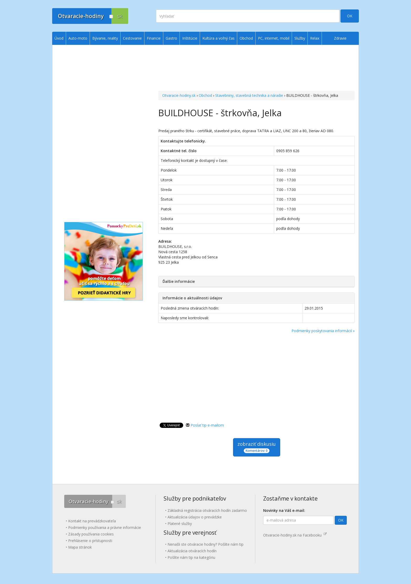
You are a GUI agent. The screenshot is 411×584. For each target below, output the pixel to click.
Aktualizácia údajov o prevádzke (194, 516)
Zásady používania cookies (91, 534)
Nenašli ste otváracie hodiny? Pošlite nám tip (205, 544)
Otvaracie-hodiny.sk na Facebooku (295, 535)
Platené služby (179, 523)
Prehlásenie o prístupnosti (90, 540)
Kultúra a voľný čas (218, 38)
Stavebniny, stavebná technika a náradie (249, 95)
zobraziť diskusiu (256, 447)
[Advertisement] (256, 68)
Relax (314, 38)
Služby (299, 38)
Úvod (59, 38)
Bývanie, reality (105, 38)
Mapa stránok (80, 547)
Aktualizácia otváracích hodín (192, 550)
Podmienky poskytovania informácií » (323, 330)
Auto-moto (77, 38)
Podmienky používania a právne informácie (104, 527)
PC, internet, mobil (273, 38)
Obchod (205, 95)
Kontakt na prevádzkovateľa (92, 520)
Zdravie (340, 38)
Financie (154, 38)
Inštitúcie (189, 38)
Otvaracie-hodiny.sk (179, 95)
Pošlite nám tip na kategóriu (191, 557)
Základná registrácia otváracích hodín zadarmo (207, 510)
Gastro (171, 38)
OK (349, 15)
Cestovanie (132, 38)
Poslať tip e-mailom (207, 425)
